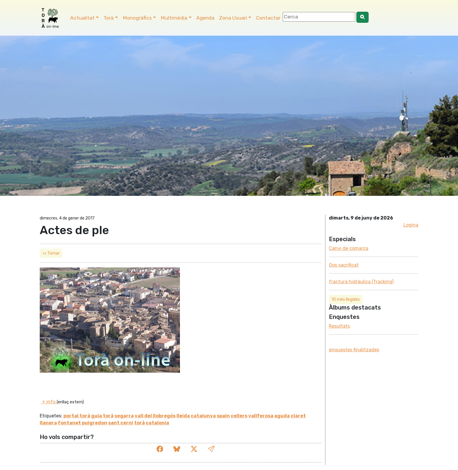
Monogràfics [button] (137, 18)
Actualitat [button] (82, 18)
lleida (183, 416)
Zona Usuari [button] (233, 18)
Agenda (205, 18)
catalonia (157, 423)
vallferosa (260, 416)
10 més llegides (346, 299)
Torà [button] (108, 18)
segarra (124, 416)
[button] (211, 449)
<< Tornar (51, 253)
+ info (49, 402)
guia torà (102, 416)
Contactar (268, 18)
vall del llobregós (155, 416)
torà (139, 423)
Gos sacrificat (344, 265)
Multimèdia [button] (174, 18)
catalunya (203, 416)
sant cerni (120, 423)
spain (223, 416)
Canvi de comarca (348, 248)
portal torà (76, 416)
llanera (48, 423)
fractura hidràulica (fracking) (361, 281)
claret (298, 416)
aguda (282, 416)
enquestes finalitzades (354, 349)
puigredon (94, 423)
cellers (239, 416)
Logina (410, 225)
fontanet (69, 423)
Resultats (339, 326)
